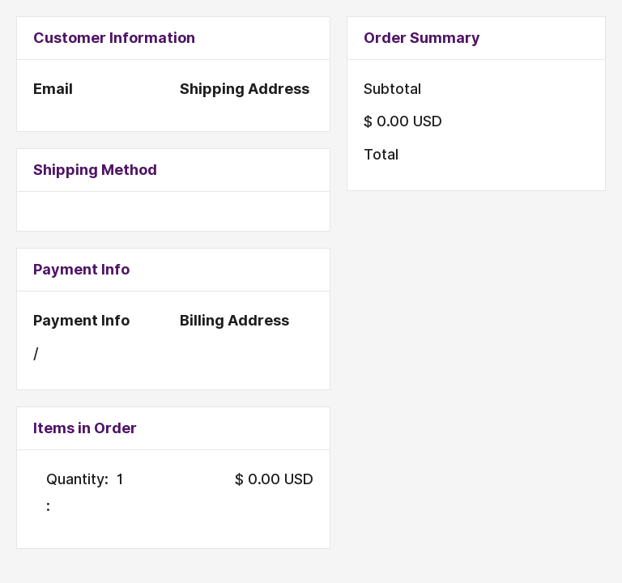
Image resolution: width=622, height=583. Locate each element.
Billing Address (234, 320)
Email (53, 88)
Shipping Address (244, 88)
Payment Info (81, 320)
